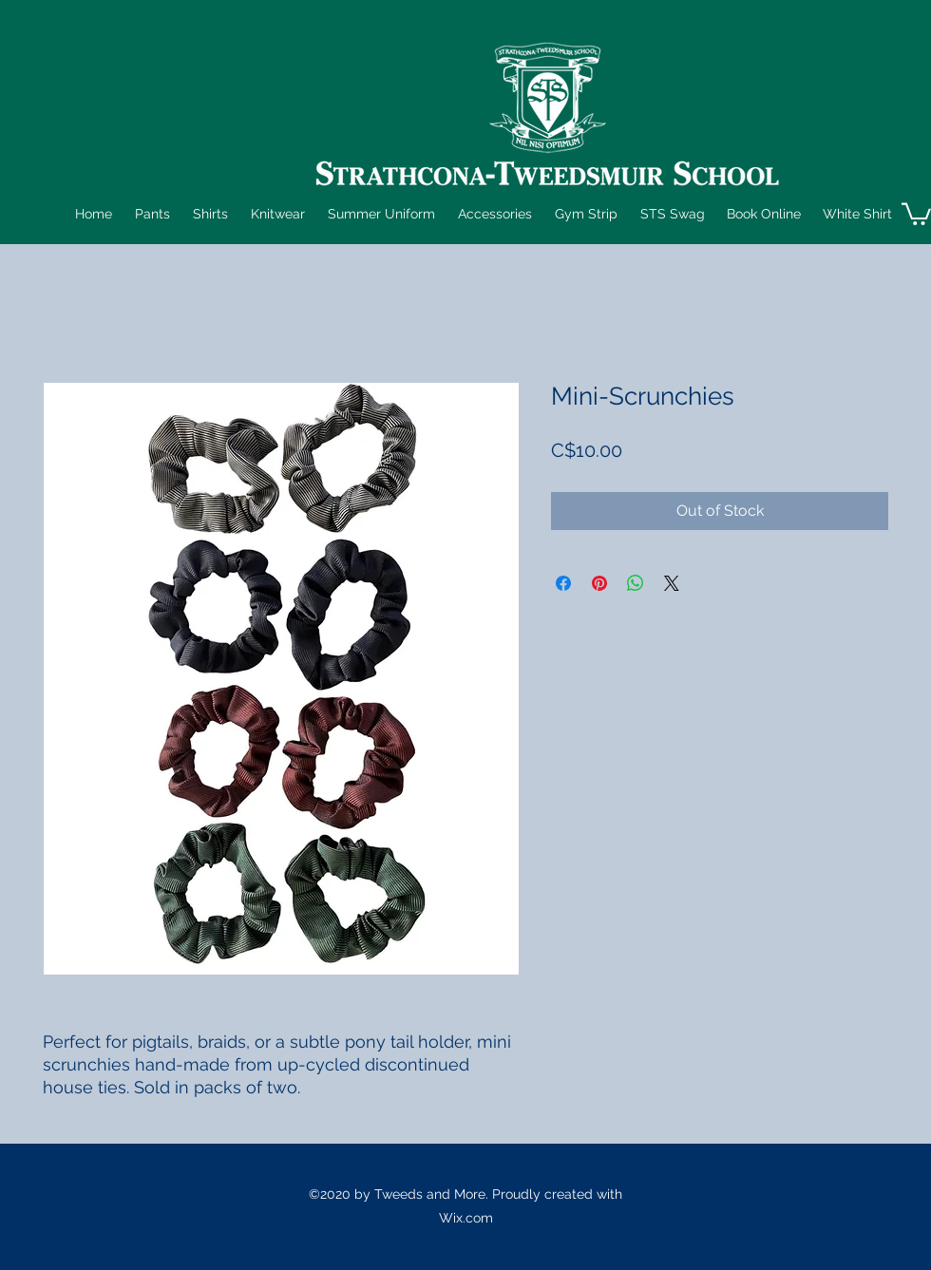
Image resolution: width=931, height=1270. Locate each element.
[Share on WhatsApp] (635, 583)
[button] (151, 214)
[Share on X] (671, 583)
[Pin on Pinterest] (599, 583)
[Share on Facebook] (563, 583)
